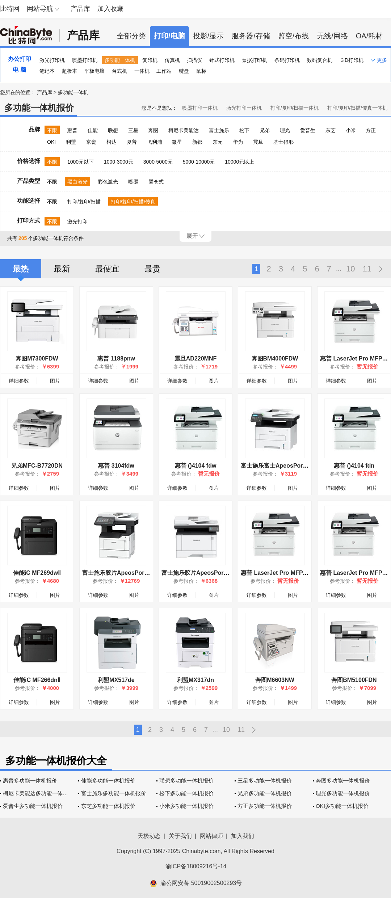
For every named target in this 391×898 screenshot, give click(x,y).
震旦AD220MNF (195, 358)
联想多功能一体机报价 (186, 780)
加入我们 (242, 836)
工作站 (164, 71)
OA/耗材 (369, 36)
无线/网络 (332, 36)
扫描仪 (194, 60)
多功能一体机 (120, 60)
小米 (351, 130)
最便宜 (107, 268)
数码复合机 (319, 60)
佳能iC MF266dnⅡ (36, 680)
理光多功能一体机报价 (343, 793)
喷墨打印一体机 (200, 108)
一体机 (142, 71)
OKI (51, 142)
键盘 (184, 71)
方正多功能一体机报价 (264, 806)
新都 (197, 142)
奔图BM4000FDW (275, 358)
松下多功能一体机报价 (186, 793)
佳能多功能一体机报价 (108, 780)
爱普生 (307, 130)
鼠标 (201, 71)
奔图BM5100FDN (354, 680)
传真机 (172, 60)
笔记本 (47, 71)
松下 (244, 130)
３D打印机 (351, 60)
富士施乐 (219, 130)
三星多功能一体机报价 (264, 780)
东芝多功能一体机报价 (108, 806)
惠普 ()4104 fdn (354, 466)
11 (367, 268)
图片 (55, 381)
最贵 (152, 268)
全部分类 (131, 36)
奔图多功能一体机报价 (343, 780)
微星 (177, 142)
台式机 (119, 71)
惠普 (72, 130)
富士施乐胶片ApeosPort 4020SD (204, 573)
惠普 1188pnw (116, 358)
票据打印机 (254, 60)
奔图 (153, 130)
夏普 (132, 142)
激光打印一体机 (244, 108)
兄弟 (265, 130)
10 (350, 268)
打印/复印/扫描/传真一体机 (357, 108)
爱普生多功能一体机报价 (33, 806)
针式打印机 (222, 60)
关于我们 (180, 836)
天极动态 (149, 836)
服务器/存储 (251, 36)
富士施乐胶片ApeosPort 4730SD (125, 573)
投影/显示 (208, 36)
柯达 (111, 142)
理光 (285, 130)
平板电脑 (94, 71)
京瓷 (91, 142)
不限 (52, 130)
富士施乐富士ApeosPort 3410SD (284, 466)
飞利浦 (154, 142)
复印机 (149, 60)
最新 (62, 268)
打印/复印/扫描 (84, 202)
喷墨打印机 (84, 60)
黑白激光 (77, 182)
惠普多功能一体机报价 (30, 780)
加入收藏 (110, 8)
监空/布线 (293, 36)
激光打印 (77, 221)
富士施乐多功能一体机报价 (113, 793)
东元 (218, 142)
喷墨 (133, 182)
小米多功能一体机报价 (186, 806)
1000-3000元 (118, 162)
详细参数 (19, 381)
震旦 (258, 142)
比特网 (10, 8)
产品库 (80, 8)
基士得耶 (283, 142)
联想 (113, 130)
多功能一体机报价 (39, 108)
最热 (21, 268)
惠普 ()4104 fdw (195, 466)
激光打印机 (52, 60)
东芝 (330, 130)
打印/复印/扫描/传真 (133, 202)
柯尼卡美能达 (183, 130)
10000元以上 (239, 162)
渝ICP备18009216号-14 (196, 866)
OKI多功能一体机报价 (342, 806)
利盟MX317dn (195, 680)
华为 (238, 142)
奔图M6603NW (274, 680)
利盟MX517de (116, 680)
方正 (371, 130)
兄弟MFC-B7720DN (37, 466)
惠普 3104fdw (116, 466)
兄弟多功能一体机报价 (264, 793)
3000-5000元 (158, 162)
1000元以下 (80, 162)
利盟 (71, 142)
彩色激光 (108, 182)
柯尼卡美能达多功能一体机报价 (41, 793)
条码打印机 (287, 60)
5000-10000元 (199, 162)
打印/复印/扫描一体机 (294, 108)
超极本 (69, 71)
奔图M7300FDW (37, 358)
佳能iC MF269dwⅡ (37, 573)
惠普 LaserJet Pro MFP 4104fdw (284, 573)
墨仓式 (156, 182)
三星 (133, 130)
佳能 (93, 130)
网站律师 (211, 836)
